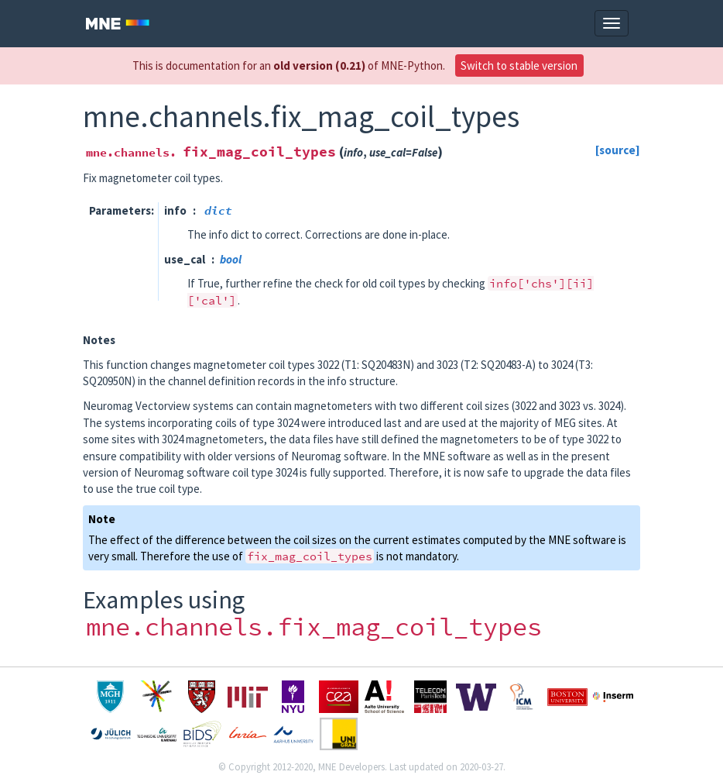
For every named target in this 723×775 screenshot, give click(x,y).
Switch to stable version (519, 65)
